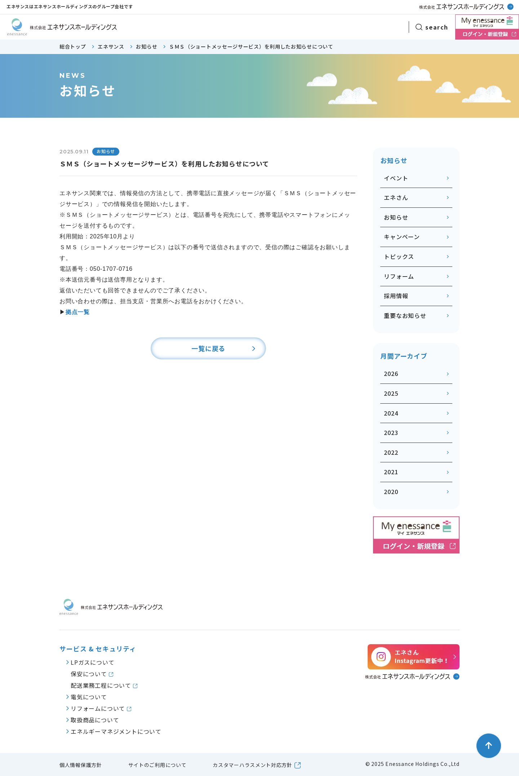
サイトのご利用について (157, 764)
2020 (391, 491)
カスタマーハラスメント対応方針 (252, 764)
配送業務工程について (102, 685)
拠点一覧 (78, 312)
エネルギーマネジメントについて (116, 731)
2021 (391, 471)
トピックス (399, 256)
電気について (89, 696)
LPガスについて (92, 662)
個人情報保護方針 (80, 764)
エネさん (396, 197)
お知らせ (396, 217)
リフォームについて (99, 708)
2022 (391, 452)
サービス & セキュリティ (97, 648)
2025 (391, 393)
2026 (391, 373)
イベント (396, 178)
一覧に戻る (208, 348)
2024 (391, 413)
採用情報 (396, 295)
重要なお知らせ (405, 315)
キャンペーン (402, 236)
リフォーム (399, 276)
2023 (391, 432)
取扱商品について (95, 720)
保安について (90, 673)
